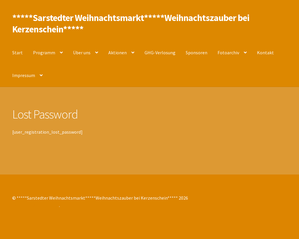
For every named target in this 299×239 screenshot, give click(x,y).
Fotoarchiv (228, 52)
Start (17, 52)
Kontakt (265, 52)
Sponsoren (196, 52)
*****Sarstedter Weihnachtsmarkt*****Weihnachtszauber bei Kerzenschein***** (130, 23)
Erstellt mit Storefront (35, 205)
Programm (44, 52)
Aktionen (117, 52)
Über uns (82, 52)
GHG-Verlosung (160, 52)
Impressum (23, 75)
